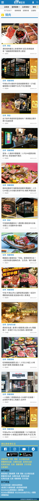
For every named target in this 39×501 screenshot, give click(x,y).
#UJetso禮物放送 (7, 492)
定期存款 (26, 10)
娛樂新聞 (18, 10)
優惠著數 (15, 7)
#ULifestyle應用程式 (9, 490)
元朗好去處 (17, 461)
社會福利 (4, 467)
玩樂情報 (25, 7)
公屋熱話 (34, 10)
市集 (11, 459)
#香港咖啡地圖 (21, 487)
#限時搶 (21, 490)
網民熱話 (4, 473)
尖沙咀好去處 (24, 459)
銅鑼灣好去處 (6, 461)
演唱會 (6, 7)
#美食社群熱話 (16, 485)
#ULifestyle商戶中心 (23, 492)
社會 (13, 464)
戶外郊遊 (27, 464)
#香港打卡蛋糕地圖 (8, 487)
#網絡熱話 (5, 495)
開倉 (16, 459)
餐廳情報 (19, 464)
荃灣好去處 (27, 461)
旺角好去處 (5, 464)
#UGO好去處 (6, 485)
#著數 (34, 492)
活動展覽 (4, 459)
